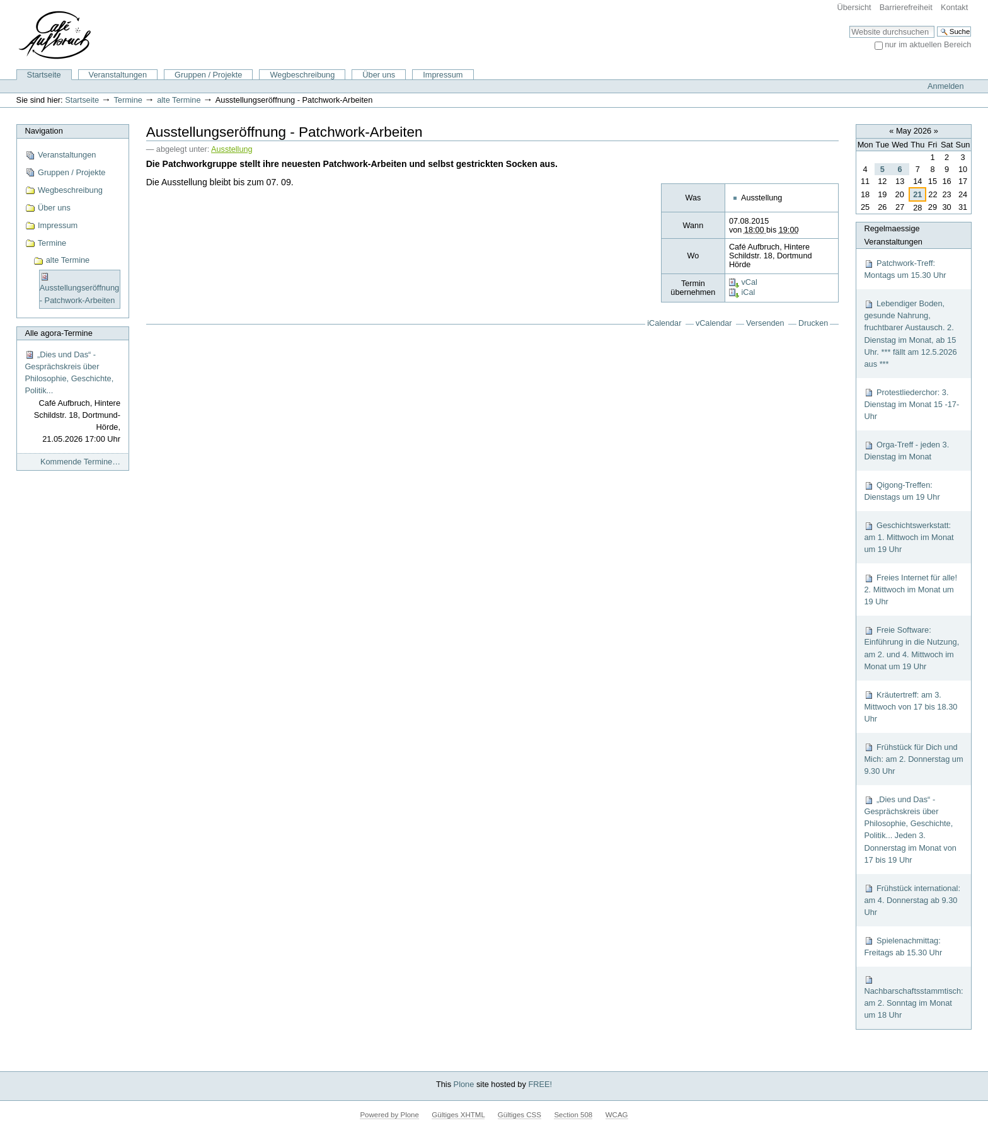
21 (917, 194)
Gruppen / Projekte (208, 74)
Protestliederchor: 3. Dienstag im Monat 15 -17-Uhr (911, 404)
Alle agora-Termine (58, 333)
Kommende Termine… (80, 461)
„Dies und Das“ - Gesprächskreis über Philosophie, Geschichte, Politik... (72, 398)
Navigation (43, 130)
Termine (127, 100)
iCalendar (664, 323)
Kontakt (954, 7)
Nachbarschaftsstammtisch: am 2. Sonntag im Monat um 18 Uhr (913, 997)
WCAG (617, 1115)
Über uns (378, 74)
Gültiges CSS (519, 1115)
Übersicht (854, 7)
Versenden (765, 323)
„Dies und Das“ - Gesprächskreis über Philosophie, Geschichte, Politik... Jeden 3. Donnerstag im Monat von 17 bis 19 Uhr (910, 830)
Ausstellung (231, 149)
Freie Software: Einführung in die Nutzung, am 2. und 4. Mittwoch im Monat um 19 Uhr (911, 648)
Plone (464, 1084)
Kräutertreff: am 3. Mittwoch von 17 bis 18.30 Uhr (910, 706)
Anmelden (946, 86)
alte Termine (178, 100)
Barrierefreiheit (906, 7)
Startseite (44, 74)
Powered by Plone (389, 1115)
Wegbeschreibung (302, 74)
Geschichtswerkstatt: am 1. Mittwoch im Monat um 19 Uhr (908, 537)
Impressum (442, 74)
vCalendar (714, 323)
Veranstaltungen (118, 74)
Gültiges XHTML (458, 1115)
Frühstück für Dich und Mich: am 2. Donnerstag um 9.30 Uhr (913, 759)
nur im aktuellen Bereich (928, 44)
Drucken (813, 323)
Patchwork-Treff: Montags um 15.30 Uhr (905, 269)
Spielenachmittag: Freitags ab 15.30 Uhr (903, 946)
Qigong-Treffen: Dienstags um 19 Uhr (901, 491)
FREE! (540, 1084)
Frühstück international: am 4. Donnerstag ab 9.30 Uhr (912, 900)
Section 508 (573, 1115)
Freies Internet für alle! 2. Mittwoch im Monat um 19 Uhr (910, 589)
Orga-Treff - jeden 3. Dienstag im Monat (906, 450)
